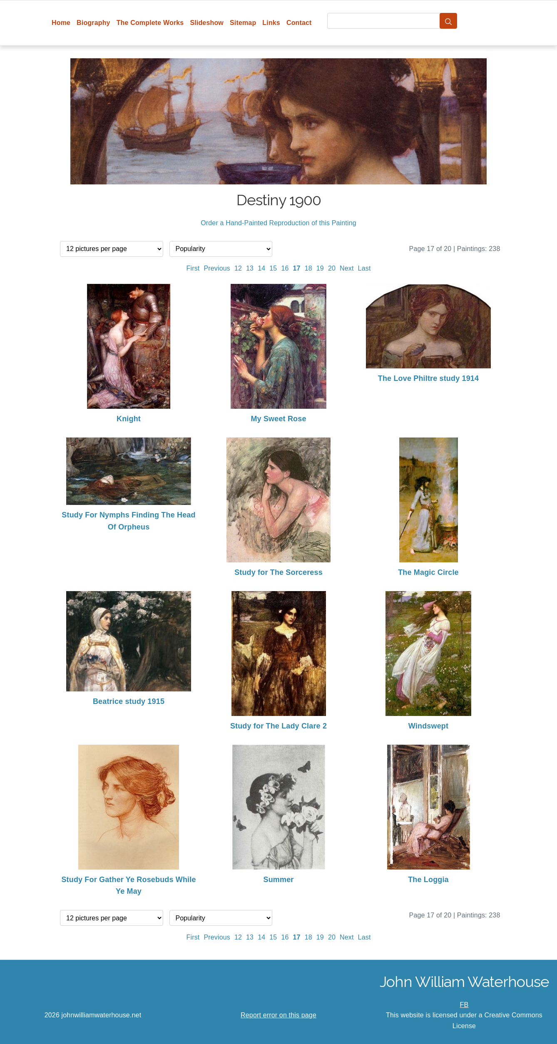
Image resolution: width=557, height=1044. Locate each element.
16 (284, 268)
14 (261, 268)
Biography (93, 22)
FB (464, 1004)
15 (273, 268)
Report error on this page (278, 1015)
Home (61, 22)
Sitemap (243, 22)
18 (308, 268)
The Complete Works (150, 22)
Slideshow (207, 22)
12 (238, 268)
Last (364, 268)
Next (347, 268)
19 (320, 268)
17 (297, 268)
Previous (217, 268)
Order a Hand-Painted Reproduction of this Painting (278, 222)
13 (250, 268)
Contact (299, 22)
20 (332, 268)
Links (271, 22)
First (193, 268)
